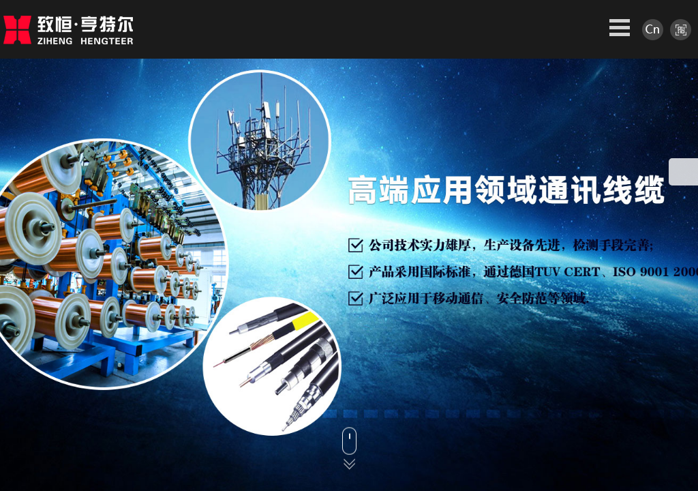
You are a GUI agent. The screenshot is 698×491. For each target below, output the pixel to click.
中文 (652, 29)
